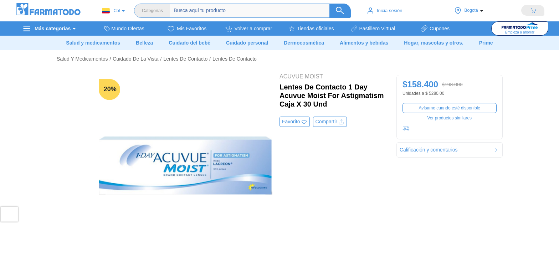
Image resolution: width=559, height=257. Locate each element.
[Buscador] (256, 10)
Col (111, 11)
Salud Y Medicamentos (82, 59)
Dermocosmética (304, 43)
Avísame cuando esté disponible (449, 108)
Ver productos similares (449, 117)
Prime (486, 43)
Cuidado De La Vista (135, 59)
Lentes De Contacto (185, 59)
